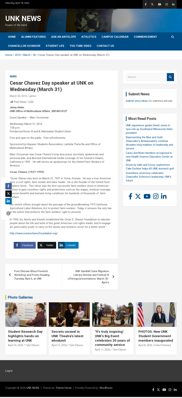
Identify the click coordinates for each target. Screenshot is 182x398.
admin (32, 96)
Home (12, 36)
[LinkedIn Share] (68, 245)
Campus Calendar (115, 36)
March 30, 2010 (18, 96)
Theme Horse (64, 389)
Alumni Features (33, 36)
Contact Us (105, 45)
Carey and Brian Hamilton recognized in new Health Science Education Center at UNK (149, 156)
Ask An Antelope (63, 36)
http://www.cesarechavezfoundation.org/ (34, 233)
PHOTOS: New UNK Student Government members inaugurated (155, 337)
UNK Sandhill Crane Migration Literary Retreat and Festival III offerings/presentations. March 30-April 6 (88, 278)
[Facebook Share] (25, 245)
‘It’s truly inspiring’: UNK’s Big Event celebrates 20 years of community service (112, 339)
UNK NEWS (23, 18)
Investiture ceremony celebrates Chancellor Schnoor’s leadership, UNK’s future (148, 176)
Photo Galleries (20, 298)
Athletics (88, 36)
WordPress (106, 389)
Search (170, 77)
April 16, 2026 (15, 346)
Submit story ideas (137, 100)
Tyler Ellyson (32, 346)
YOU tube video (80, 45)
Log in (8, 371)
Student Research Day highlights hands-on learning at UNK (25, 337)
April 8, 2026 (145, 346)
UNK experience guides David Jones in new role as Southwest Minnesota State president (149, 129)
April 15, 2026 (59, 346)
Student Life (55, 45)
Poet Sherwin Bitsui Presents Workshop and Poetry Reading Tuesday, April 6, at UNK (31, 276)
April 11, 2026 (102, 350)
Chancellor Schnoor (24, 45)
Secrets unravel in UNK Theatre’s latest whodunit (67, 337)
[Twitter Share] (47, 245)
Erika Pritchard (162, 346)
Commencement (145, 36)
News (13, 76)
